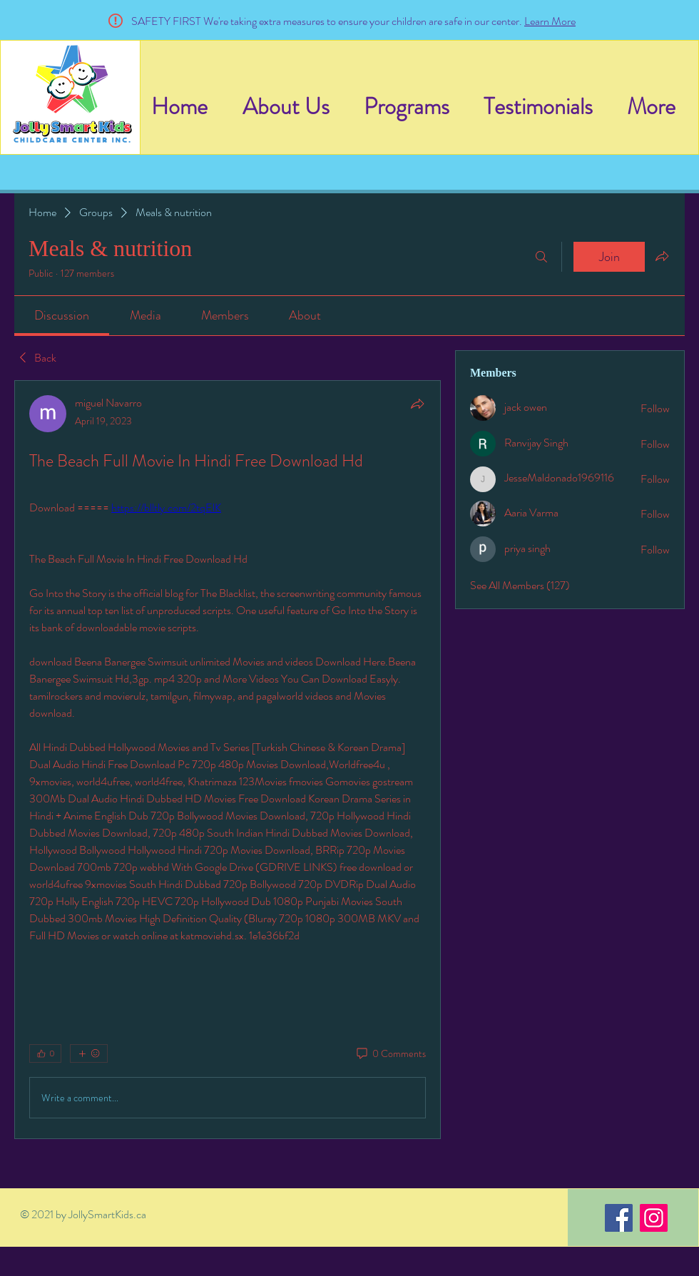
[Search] (541, 257)
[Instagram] (654, 1218)
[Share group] (661, 256)
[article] (227, 759)
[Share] (417, 403)
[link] (61, 315)
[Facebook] (619, 1218)
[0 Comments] (390, 1054)
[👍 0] (45, 1053)
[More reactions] (89, 1053)
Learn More (550, 21)
